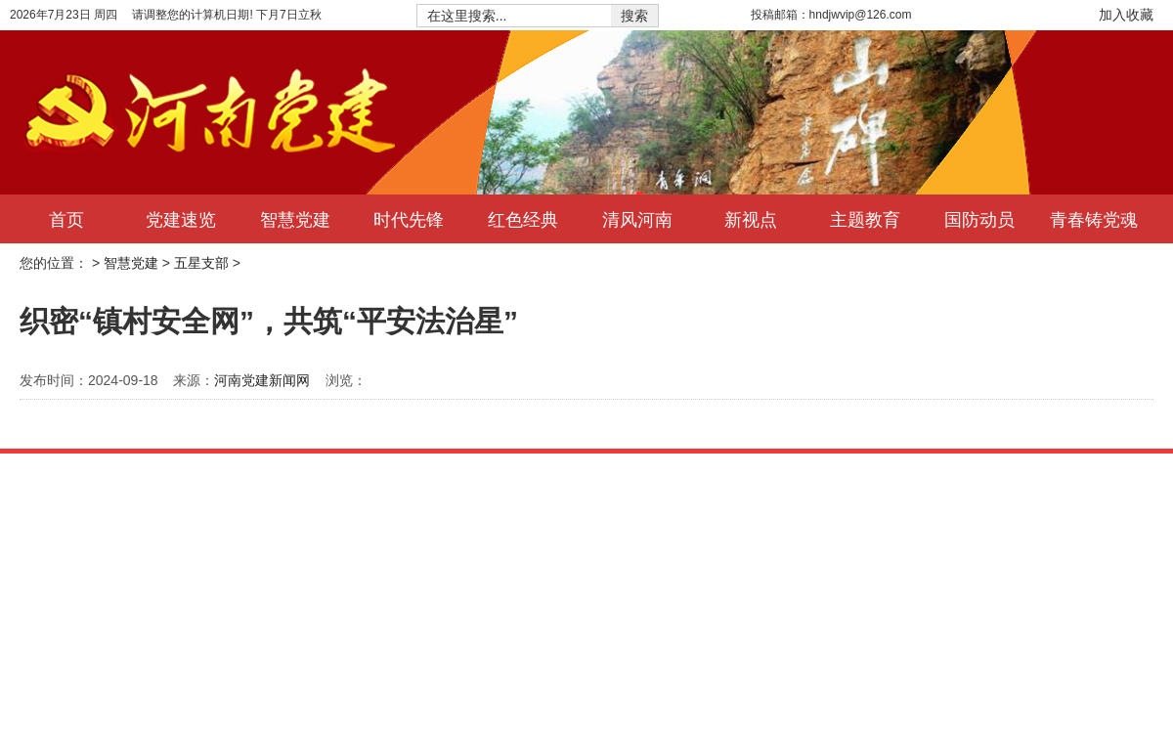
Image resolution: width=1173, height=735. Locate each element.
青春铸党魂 (1094, 219)
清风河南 (637, 219)
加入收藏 (1126, 14)
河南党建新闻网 (262, 380)
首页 (66, 219)
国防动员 (979, 219)
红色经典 (523, 219)
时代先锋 (408, 219)
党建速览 (181, 219)
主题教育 (865, 219)
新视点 (750, 219)
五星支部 (201, 263)
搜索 (634, 15)
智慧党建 (295, 219)
